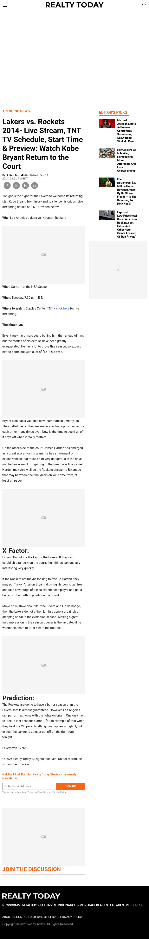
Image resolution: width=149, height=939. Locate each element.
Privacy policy (71, 916)
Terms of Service (47, 916)
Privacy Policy (59, 792)
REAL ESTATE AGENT (111, 905)
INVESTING (55, 905)
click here (62, 308)
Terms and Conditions (37, 792)
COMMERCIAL (21, 905)
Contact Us (25, 916)
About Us (9, 916)
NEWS (6, 905)
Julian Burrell (15, 175)
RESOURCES (134, 905)
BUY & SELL (39, 905)
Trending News (16, 111)
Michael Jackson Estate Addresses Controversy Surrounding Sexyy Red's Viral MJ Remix (126, 131)
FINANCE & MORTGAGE (79, 905)
